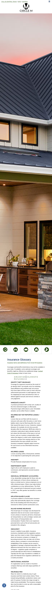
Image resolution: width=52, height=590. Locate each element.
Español (25, 1)
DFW (19, 1)
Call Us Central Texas (9, 1)
